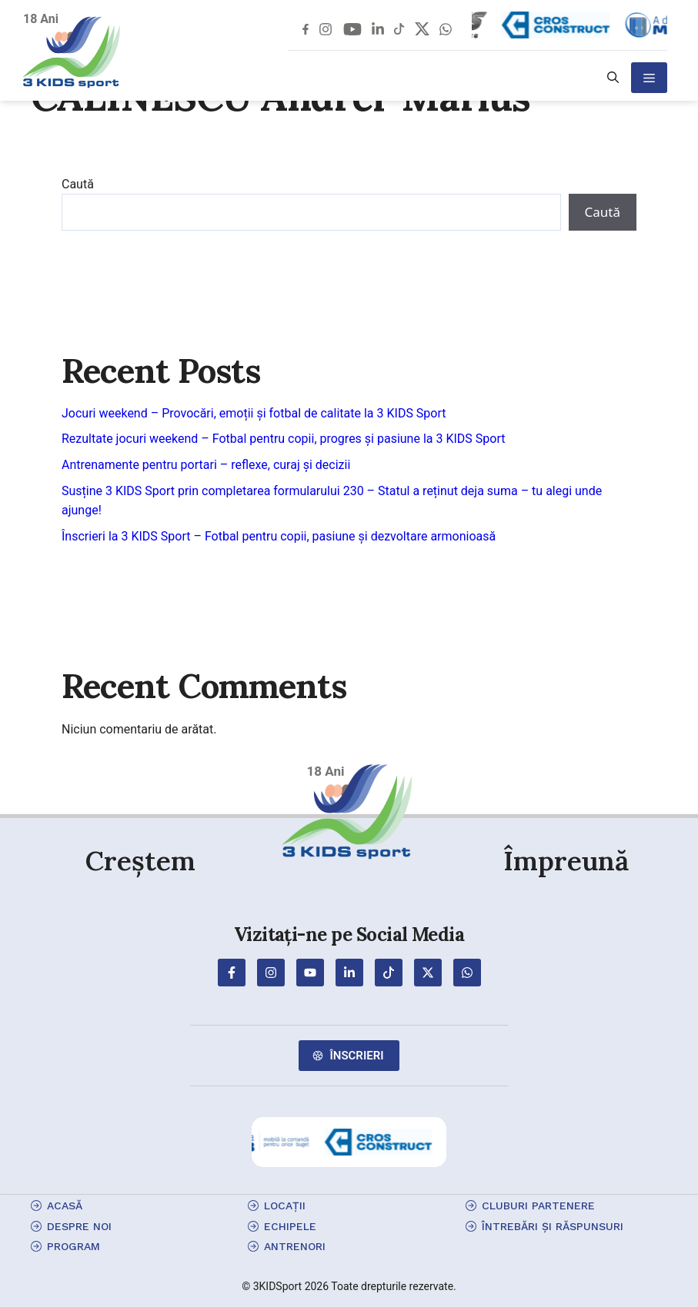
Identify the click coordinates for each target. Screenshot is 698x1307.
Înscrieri (356, 1056)
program (73, 1246)
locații (285, 1205)
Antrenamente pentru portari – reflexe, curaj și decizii (206, 464)
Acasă (64, 1205)
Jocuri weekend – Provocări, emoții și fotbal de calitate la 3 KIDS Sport (254, 413)
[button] (613, 77)
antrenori (295, 1246)
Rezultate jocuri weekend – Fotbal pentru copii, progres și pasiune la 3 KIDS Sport (283, 438)
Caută (78, 184)
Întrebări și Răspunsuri (552, 1226)
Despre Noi (79, 1226)
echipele (290, 1226)
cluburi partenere (538, 1205)
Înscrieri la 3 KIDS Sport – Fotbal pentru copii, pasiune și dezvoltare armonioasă (279, 536)
